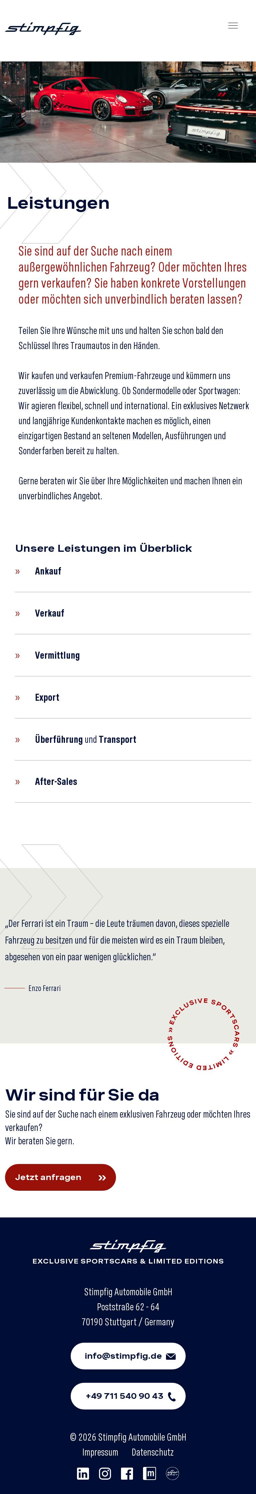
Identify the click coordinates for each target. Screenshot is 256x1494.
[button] (133, 570)
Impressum (100, 1452)
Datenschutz (153, 1452)
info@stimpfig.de (135, 1356)
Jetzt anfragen (65, 1177)
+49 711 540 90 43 (135, 1396)
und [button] (75, 739)
